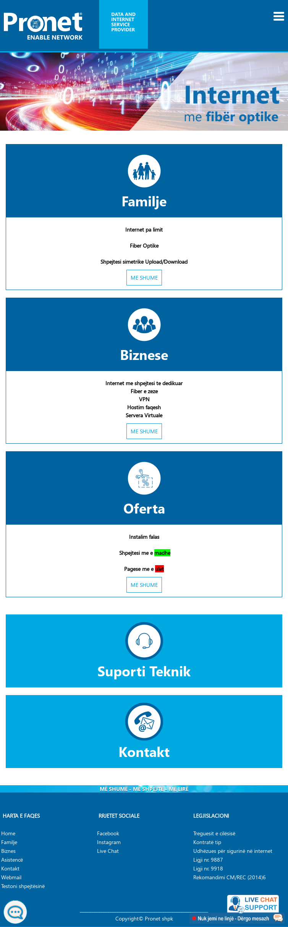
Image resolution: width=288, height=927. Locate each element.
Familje (144, 200)
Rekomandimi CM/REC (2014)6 (229, 877)
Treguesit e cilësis (213, 833)
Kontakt (144, 751)
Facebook (108, 833)
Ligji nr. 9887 (208, 859)
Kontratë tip (207, 842)
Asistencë (12, 859)
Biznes (8, 850)
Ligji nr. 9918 (208, 868)
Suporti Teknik (144, 670)
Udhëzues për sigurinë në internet (232, 850)
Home (8, 833)
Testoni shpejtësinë (23, 886)
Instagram (109, 842)
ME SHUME (144, 277)
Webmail (11, 877)
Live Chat (108, 850)
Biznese (144, 354)
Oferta (144, 508)
